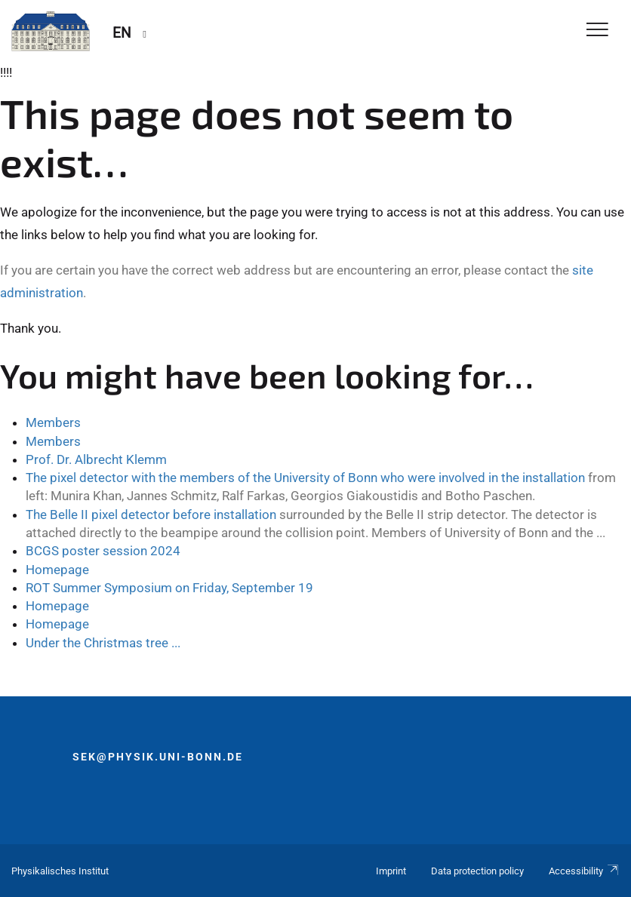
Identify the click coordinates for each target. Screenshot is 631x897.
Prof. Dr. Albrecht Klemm (96, 459)
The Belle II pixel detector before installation (151, 514)
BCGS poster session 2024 (103, 550)
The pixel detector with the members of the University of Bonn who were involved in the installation (305, 477)
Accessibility (584, 871)
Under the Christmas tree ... (103, 642)
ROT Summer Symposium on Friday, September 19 (169, 587)
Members (53, 422)
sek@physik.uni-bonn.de (157, 757)
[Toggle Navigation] (597, 30)
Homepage (57, 569)
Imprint (391, 871)
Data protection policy (477, 871)
